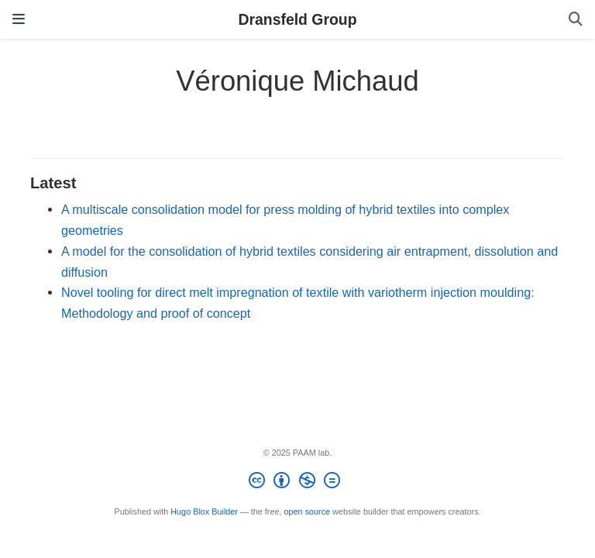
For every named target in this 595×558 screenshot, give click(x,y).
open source (307, 511)
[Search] (576, 20)
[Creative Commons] (297, 483)
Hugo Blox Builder (204, 511)
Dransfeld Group (298, 19)
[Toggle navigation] (18, 19)
